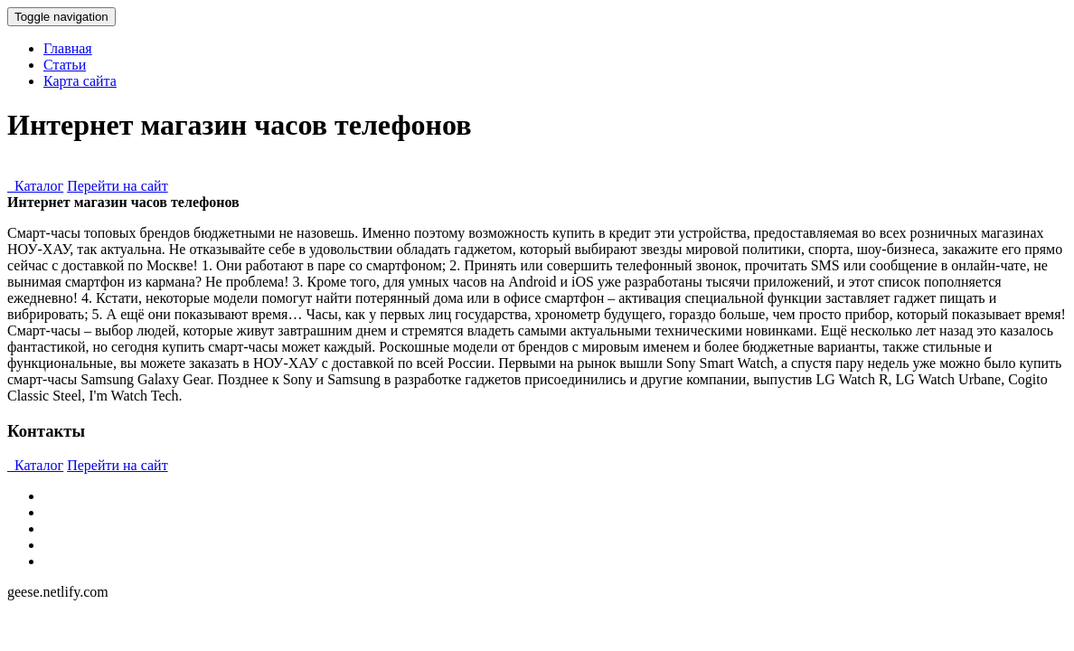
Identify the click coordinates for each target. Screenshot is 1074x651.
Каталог (35, 185)
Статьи (64, 64)
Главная (67, 48)
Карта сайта (80, 81)
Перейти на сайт (117, 185)
